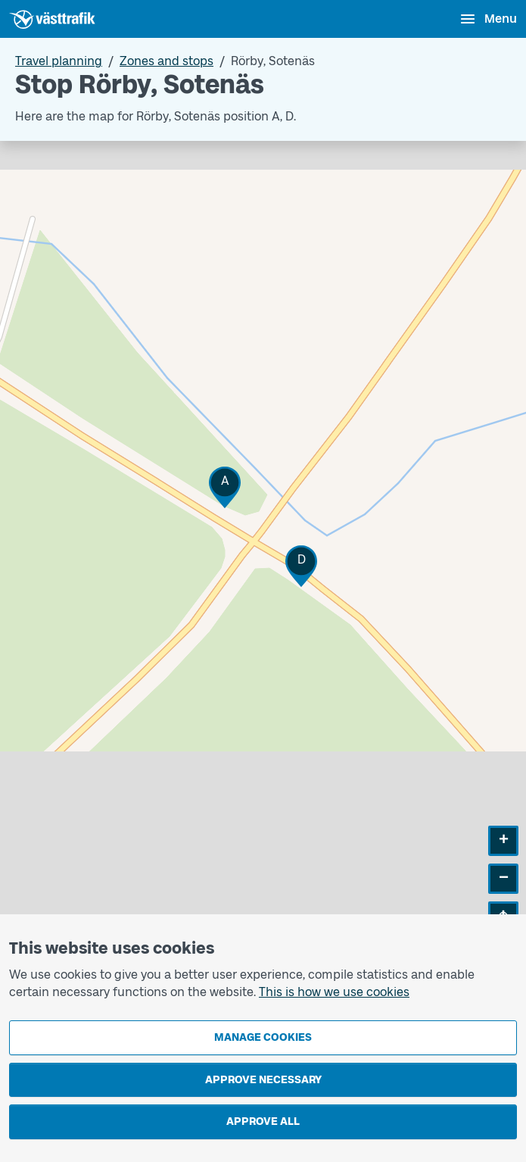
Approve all (263, 1121)
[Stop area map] (263, 547)
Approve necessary (263, 1079)
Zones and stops (166, 61)
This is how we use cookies (334, 992)
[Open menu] (488, 19)
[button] (225, 487)
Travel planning (58, 61)
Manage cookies (263, 1037)
